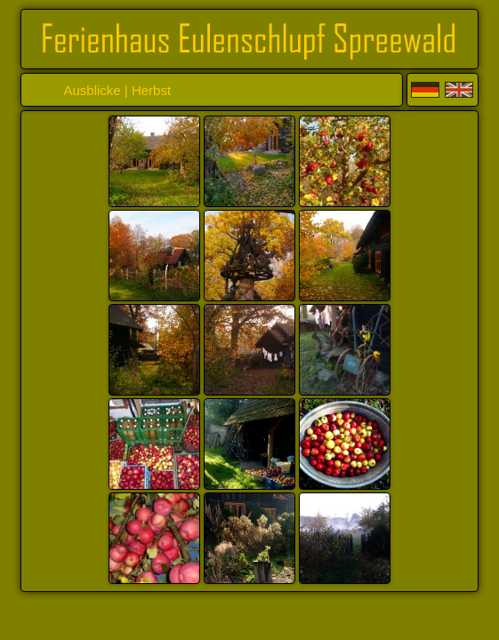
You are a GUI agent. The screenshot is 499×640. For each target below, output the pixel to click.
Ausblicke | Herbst (117, 90)
